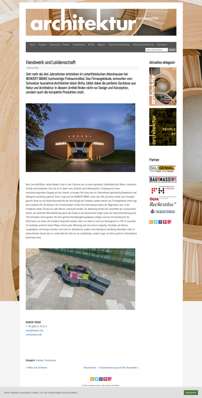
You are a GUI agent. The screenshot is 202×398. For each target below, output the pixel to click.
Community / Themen (60, 44)
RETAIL (91, 44)
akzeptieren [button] (191, 392)
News (32, 44)
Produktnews (79, 44)
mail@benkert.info (34, 330)
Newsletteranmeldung (119, 44)
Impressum (162, 44)
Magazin (101, 44)
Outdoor (39, 360)
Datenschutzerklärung (143, 44)
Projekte (42, 44)
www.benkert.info (34, 334)
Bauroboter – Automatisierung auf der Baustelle (110, 367)
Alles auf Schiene (37, 367)
